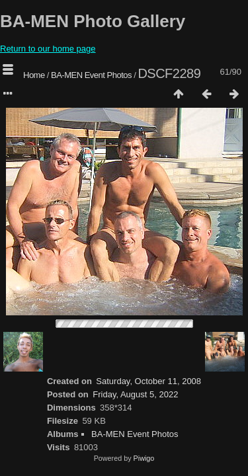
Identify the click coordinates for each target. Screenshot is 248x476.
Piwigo (144, 458)
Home (34, 75)
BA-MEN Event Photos (91, 75)
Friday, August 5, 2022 (135, 394)
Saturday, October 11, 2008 (148, 381)
